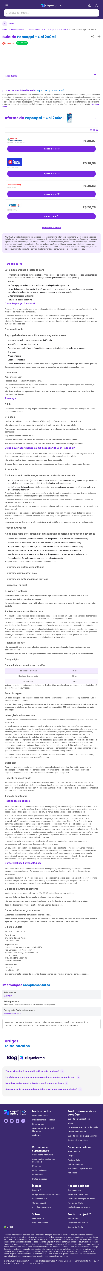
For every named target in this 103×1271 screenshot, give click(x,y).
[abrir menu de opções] (7, 5)
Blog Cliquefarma (40, 1223)
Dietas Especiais (39, 1179)
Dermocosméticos (79, 1147)
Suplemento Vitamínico (42, 1155)
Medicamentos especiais (43, 1120)
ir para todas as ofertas (51, 228)
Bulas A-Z (36, 1190)
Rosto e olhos (74, 1151)
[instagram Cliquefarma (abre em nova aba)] (23, 1121)
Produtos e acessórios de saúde (82, 1113)
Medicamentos (17, 30)
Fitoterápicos (38, 1124)
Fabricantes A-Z (39, 1199)
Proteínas (36, 1166)
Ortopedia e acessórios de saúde (83, 1127)
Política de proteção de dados (81, 1199)
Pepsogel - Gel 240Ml (59, 30)
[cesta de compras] (96, 5)
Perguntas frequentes (78, 1223)
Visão (70, 1123)
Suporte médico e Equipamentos (82, 1136)
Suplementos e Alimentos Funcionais (43, 1160)
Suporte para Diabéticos (79, 1119)
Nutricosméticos (75, 1164)
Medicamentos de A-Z (37, 30)
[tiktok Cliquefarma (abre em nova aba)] (17, 1121)
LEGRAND (8, 996)
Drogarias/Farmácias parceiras (46, 1194)
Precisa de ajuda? (79, 1214)
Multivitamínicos (39, 1170)
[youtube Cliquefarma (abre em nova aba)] (11, 1121)
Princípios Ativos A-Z (41, 1207)
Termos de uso (74, 1190)
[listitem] (25, 1058)
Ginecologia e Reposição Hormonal (43, 1129)
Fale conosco (74, 1218)
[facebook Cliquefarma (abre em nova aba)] (6, 1121)
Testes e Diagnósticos (78, 1140)
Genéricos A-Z (39, 1203)
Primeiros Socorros (77, 1132)
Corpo (71, 1156)
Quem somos (38, 1218)
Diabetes (36, 1135)
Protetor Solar (74, 1160)
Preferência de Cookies (79, 1207)
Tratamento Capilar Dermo (80, 1168)
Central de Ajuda (75, 1227)
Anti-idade (72, 1173)
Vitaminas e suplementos (40, 1149)
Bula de (29, 36)
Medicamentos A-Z (41, 1115)
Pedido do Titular (75, 1203)
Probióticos (37, 1174)
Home (4, 30)
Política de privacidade (78, 1194)
